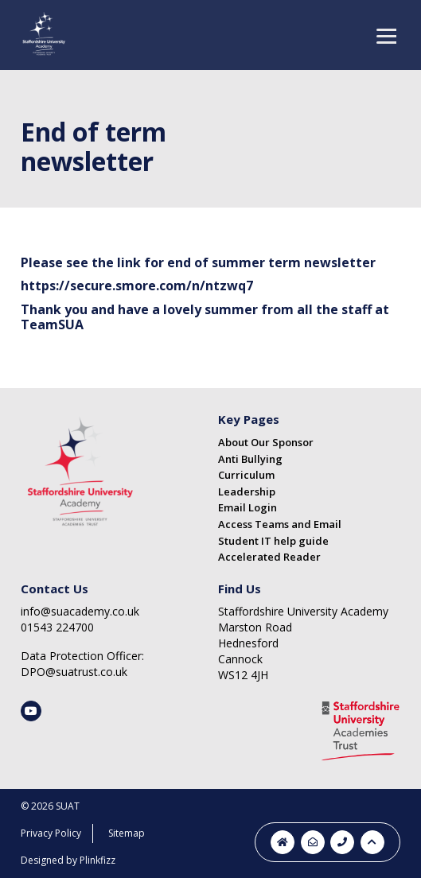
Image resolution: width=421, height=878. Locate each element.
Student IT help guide (273, 541)
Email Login (247, 507)
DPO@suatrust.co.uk (74, 671)
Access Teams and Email (279, 524)
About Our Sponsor (266, 442)
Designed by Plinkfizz (68, 860)
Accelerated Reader (269, 557)
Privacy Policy (51, 833)
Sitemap (126, 833)
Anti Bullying (250, 459)
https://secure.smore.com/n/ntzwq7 (137, 285)
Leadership (246, 491)
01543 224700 (57, 627)
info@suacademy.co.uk (80, 611)
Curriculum (246, 475)
